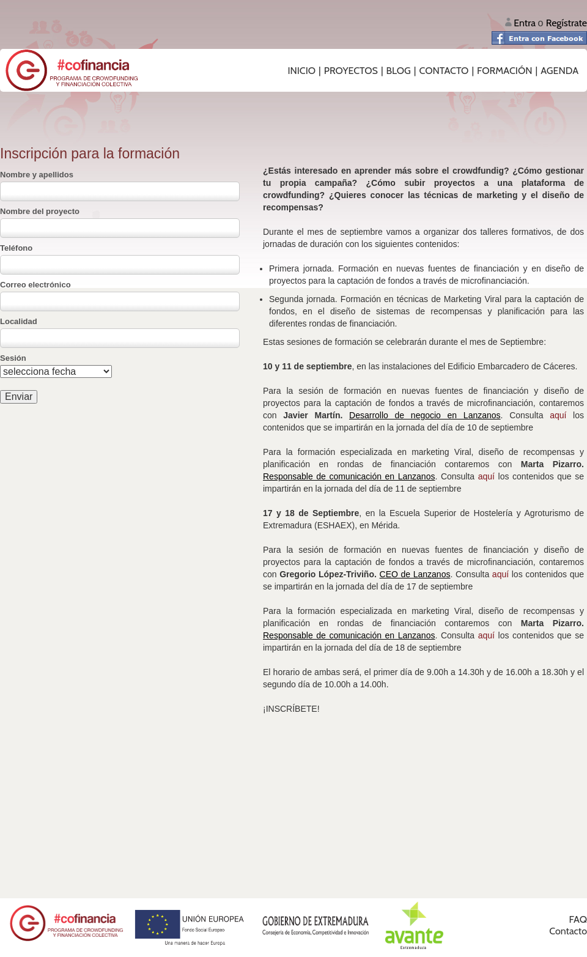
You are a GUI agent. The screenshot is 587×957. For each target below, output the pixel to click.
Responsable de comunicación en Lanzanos (349, 476)
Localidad (18, 321)
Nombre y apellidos (36, 175)
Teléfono (16, 248)
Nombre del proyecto (39, 211)
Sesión (13, 358)
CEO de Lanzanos (415, 574)
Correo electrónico (35, 285)
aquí (558, 415)
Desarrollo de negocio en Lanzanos (425, 415)
